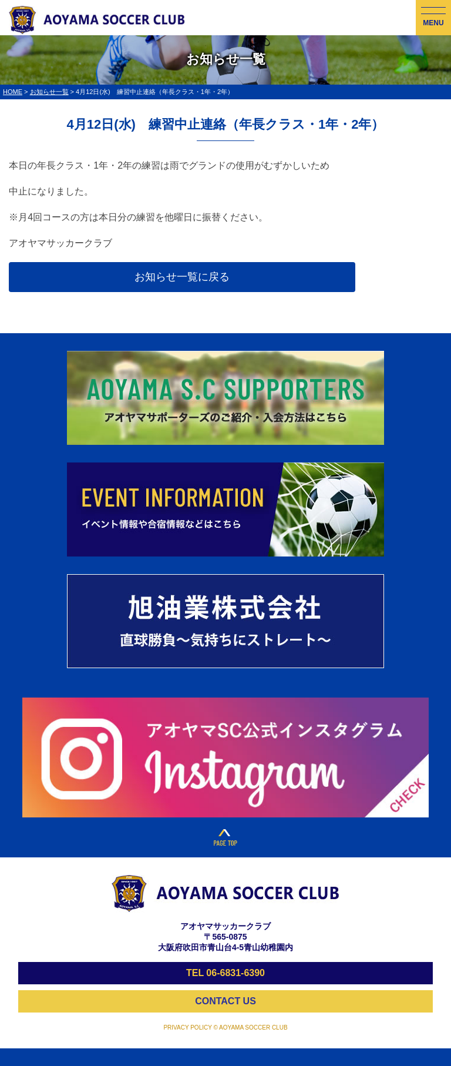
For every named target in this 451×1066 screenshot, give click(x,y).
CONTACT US (225, 1001)
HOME (12, 91)
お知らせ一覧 (49, 91)
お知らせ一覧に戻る (182, 277)
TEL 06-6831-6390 (225, 973)
